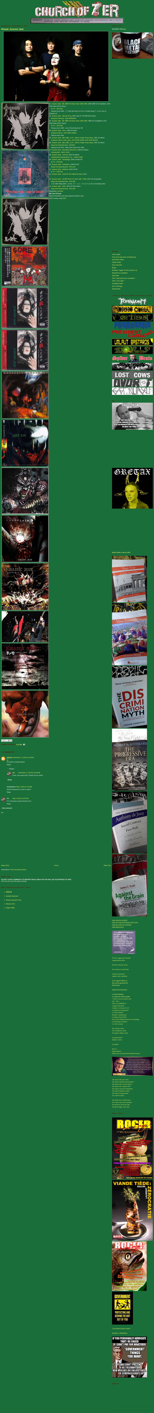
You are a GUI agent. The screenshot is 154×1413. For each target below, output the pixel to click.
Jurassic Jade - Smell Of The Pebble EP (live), (67, 174)
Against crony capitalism (119, 976)
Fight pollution (116, 1051)
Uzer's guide (116, 254)
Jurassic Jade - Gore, (59, 130)
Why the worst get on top (119, 965)
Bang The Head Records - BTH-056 (63, 189)
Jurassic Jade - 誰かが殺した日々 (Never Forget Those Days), (73, 138)
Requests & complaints (120, 273)
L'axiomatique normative (119, 1021)
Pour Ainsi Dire (117, 265)
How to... (115, 1049)
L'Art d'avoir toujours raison (121, 1328)
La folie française (117, 994)
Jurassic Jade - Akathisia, (60, 169)
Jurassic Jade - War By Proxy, (62, 116)
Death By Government (119, 990)
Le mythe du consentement (120, 1010)
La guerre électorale (118, 1006)
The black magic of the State (120, 1107)
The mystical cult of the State (121, 1104)
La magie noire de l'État (119, 1017)
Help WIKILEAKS (118, 927)
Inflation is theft (117, 1040)
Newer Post (5, 865)
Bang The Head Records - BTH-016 (63, 167)
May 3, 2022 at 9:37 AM (20, 798)
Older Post (107, 865)
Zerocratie (115, 275)
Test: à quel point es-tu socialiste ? (123, 278)
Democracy (116, 985)
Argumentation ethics (118, 960)
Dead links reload (118, 259)
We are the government (120, 983)
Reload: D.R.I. (10, 904)
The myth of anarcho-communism (122, 1089)
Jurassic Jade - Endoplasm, (61, 164)
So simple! (115, 1044)
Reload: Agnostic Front (13, 900)
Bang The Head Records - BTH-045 (63, 181)
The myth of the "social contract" (122, 1084)
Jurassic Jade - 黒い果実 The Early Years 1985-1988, (70, 104)
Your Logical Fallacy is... (120, 981)
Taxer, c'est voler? (118, 281)
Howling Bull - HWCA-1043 (60, 152)
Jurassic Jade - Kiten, (59, 186)
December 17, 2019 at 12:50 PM (29, 773)
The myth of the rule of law (120, 1079)
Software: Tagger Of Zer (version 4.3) (124, 270)
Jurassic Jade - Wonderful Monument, (65, 150)
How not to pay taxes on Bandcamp (124, 257)
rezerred (60, 191)
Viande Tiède (116, 262)
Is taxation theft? (117, 283)
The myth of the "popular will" (121, 1086)
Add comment (7, 808)
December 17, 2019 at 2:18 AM (23, 757)
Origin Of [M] (10, 908)
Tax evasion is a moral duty (120, 969)
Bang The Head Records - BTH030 (63, 145)
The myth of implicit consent (121, 1091)
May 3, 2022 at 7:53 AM (24, 787)
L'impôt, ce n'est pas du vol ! (120, 1008)
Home (56, 865)
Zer (13, 773)
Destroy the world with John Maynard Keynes (126, 1053)
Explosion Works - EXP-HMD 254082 (63, 133)
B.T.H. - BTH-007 (57, 162)
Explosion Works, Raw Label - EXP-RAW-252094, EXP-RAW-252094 (74, 140)
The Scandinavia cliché (119, 1031)
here (6, 881)
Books (114, 268)
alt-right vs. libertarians (119, 1333)
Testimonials (116, 289)
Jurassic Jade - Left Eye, (60, 155)
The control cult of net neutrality (122, 1102)
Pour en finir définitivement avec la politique (125, 1019)
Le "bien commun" (118, 1012)
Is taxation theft (117, 1037)
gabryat (9, 757)
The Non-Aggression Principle (121, 958)
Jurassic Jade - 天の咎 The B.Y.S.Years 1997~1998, (69, 179)
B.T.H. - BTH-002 (57, 109)
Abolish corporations (118, 974)
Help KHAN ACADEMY (120, 920)
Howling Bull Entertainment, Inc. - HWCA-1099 (67, 157)
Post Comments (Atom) (18, 869)
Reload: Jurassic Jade (12, 29)
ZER (64, 198)
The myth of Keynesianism (120, 1093)
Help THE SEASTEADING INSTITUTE (125, 923)
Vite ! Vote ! (115, 1001)
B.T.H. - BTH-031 (57, 171)
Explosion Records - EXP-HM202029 (63, 118)
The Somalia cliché (118, 1028)
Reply (9, 764)
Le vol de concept (117, 1024)
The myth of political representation (123, 1082)
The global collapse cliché (120, 1033)
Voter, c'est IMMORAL (119, 1003)
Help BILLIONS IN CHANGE (121, 925)
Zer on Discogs (117, 286)
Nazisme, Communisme (119, 1015)
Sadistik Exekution (12, 896)
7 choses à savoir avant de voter (121, 999)
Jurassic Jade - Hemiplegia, (61, 159)
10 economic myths (118, 1095)
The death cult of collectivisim (121, 1100)
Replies (11, 769)
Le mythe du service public (121, 997)
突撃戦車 (9, 892)
